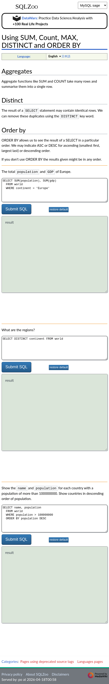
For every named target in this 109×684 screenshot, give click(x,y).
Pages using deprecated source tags (47, 660)
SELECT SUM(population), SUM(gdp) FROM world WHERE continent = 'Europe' (54, 189)
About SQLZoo (37, 673)
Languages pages (90, 660)
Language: (23, 56)
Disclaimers (60, 673)
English (53, 56)
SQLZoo (26, 6)
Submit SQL (16, 207)
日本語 (66, 56)
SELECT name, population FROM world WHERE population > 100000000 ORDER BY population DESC (54, 517)
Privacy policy (12, 673)
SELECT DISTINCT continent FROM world (54, 347)
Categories (10, 660)
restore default (59, 208)
